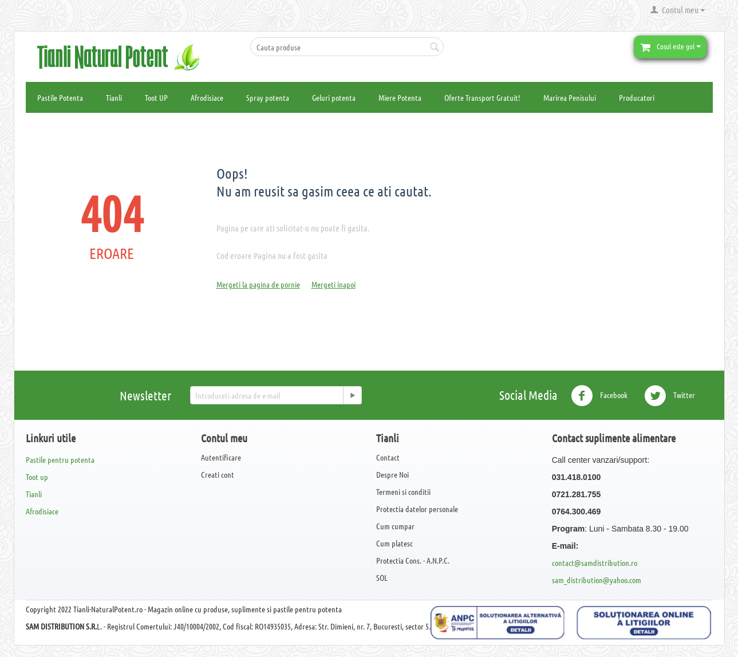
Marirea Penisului (569, 97)
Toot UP (156, 97)
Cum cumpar (395, 526)
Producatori (636, 97)
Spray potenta (267, 97)
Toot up (37, 476)
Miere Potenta (399, 97)
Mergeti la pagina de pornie (258, 284)
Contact (388, 457)
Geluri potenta (334, 97)
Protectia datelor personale (417, 508)
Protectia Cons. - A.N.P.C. (412, 560)
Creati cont (217, 474)
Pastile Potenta (60, 97)
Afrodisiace (207, 97)
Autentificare (221, 457)
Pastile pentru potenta (60, 459)
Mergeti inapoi (333, 284)
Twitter (669, 396)
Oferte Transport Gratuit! (482, 97)
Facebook (599, 396)
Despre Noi (392, 474)
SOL (382, 577)
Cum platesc (394, 543)
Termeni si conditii (403, 491)
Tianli (114, 97)
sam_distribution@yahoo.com (596, 580)
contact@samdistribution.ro (594, 562)
